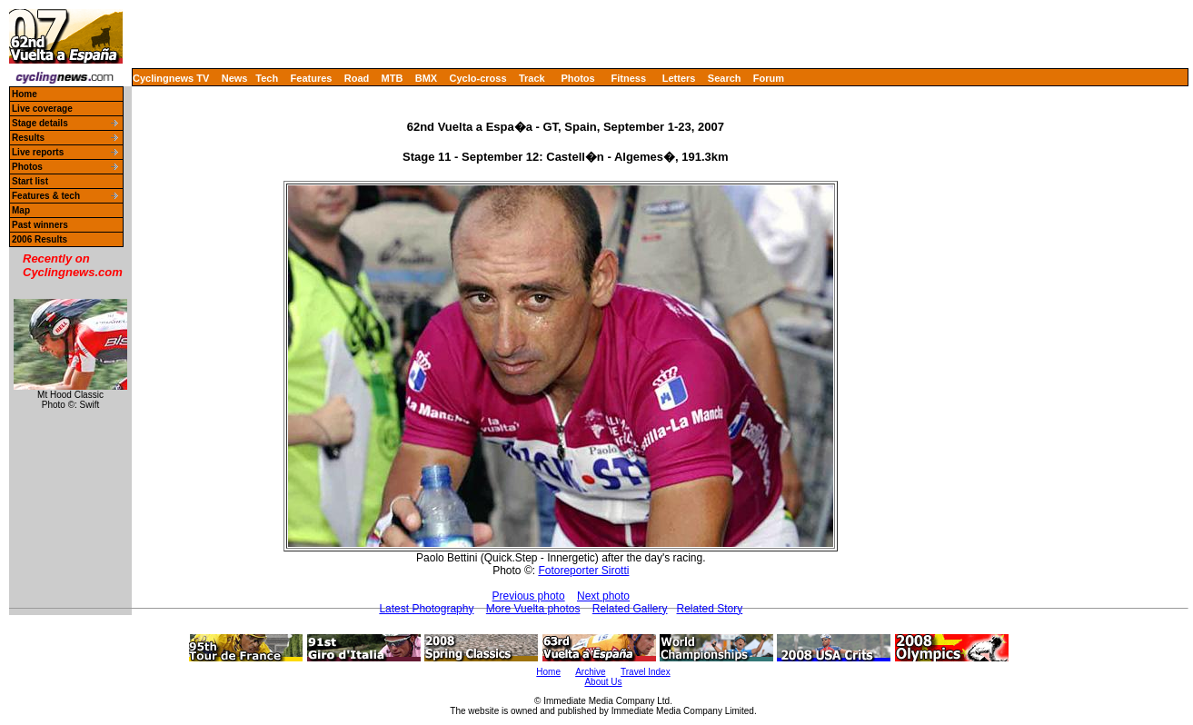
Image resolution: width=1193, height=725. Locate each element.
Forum (768, 78)
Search (724, 78)
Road (357, 78)
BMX (426, 78)
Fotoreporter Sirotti (583, 570)
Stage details (40, 123)
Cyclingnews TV (171, 78)
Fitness (628, 78)
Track (532, 78)
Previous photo (528, 596)
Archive (590, 672)
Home (24, 94)
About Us (602, 682)
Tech (266, 78)
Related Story (710, 608)
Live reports (38, 152)
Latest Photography (426, 608)
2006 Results (39, 239)
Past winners (40, 225)
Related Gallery (630, 608)
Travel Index (646, 672)
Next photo (603, 596)
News (235, 78)
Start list (30, 181)
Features (312, 78)
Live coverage (42, 109)
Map (21, 210)
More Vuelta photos (533, 608)
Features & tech (46, 196)
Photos (577, 78)
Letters (679, 78)
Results (28, 138)
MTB (392, 78)
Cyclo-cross (478, 78)
